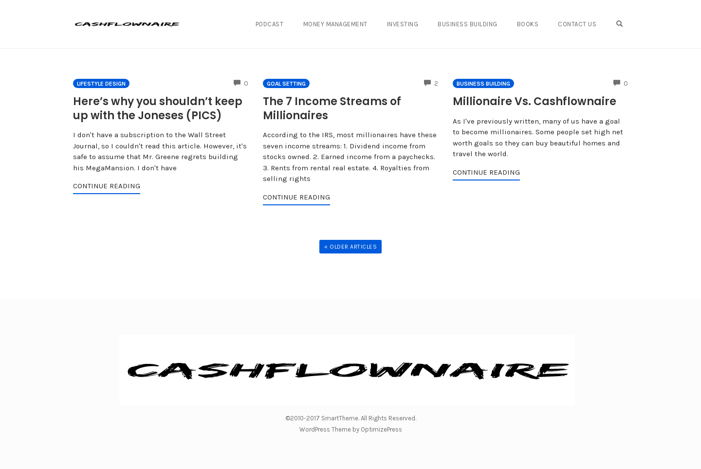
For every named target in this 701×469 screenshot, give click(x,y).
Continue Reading (106, 185)
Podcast (270, 24)
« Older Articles (350, 246)
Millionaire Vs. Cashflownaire (534, 101)
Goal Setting (286, 83)
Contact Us (577, 24)
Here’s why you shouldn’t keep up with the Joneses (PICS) (157, 108)
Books (528, 24)
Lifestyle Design (101, 83)
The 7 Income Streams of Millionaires (332, 108)
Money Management (335, 24)
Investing (403, 24)
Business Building (468, 24)
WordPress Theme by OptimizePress (350, 429)
